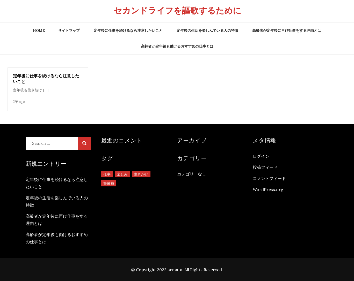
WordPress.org (268, 189)
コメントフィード (269, 178)
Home (39, 30)
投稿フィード (265, 167)
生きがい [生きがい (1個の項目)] (141, 174)
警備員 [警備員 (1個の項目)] (108, 183)
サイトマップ (69, 30)
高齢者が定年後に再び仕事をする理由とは (286, 30)
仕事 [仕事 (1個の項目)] (107, 174)
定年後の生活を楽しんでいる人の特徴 (207, 30)
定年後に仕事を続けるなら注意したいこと (128, 30)
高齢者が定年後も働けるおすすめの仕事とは (177, 46)
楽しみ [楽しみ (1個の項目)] (122, 174)
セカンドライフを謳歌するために (177, 10)
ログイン (261, 156)
